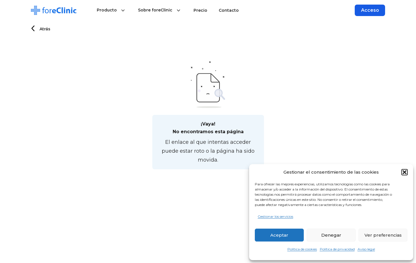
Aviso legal (366, 249)
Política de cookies (302, 249)
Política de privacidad (337, 249)
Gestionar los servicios (275, 216)
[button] (404, 172)
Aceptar (279, 235)
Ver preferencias (383, 235)
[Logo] (53, 10)
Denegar (331, 235)
